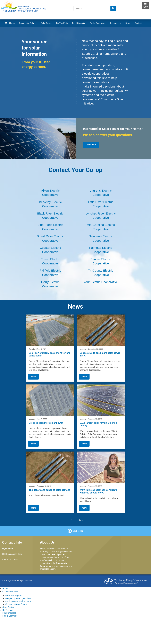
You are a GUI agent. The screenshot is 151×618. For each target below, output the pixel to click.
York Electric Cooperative (101, 282)
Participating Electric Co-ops (18, 601)
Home (12, 23)
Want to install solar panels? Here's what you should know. (98, 491)
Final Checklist (78, 23)
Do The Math (62, 23)
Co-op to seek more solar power (46, 422)
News (128, 23)
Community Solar (27, 23)
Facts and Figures (13, 595)
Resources (115, 23)
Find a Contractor (97, 23)
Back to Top (78, 531)
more (33, 376)
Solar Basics (46, 23)
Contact (139, 23)
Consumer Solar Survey (16, 604)
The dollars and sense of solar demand (49, 490)
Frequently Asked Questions (18, 598)
